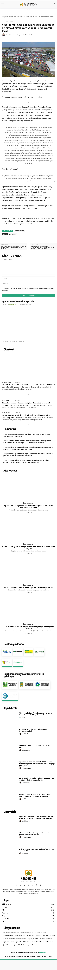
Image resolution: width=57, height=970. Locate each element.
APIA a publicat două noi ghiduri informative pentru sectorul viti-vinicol (35, 834)
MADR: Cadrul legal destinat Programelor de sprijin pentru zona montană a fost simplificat (42, 247)
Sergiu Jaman (25, 853)
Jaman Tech (42, 952)
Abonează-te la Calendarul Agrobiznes (13, 341)
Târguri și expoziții (19, 230)
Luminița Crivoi (26, 734)
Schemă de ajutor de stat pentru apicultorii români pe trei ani (28, 587)
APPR (23, 717)
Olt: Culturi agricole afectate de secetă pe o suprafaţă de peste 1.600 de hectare (13, 247)
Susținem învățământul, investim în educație (24, 675)
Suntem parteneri (14, 644)
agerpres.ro (13, 234)
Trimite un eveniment (25, 304)
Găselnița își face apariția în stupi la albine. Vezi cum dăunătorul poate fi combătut (35, 795)
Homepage (5, 16)
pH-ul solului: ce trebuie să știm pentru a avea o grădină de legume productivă (36, 779)
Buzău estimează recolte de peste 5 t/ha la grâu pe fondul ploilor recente (28, 627)
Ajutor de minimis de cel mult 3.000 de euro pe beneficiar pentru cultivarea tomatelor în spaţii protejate (37, 764)
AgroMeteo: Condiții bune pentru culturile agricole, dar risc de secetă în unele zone (28, 506)
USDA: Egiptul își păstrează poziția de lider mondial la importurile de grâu (28, 547)
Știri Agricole (12, 16)
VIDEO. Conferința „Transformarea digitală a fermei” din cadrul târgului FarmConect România (37, 714)
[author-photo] (20, 717)
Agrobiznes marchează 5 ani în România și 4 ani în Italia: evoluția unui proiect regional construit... (36, 817)
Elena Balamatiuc (10, 34)
